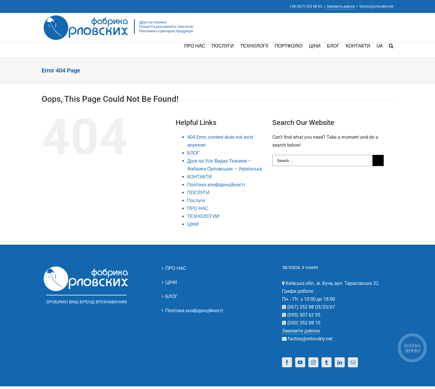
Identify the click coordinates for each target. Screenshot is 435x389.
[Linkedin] (340, 362)
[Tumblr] (327, 362)
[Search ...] (322, 160)
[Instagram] (313, 362)
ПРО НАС (197, 208)
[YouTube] (300, 362)
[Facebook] (287, 362)
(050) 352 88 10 (303, 323)
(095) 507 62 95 (303, 315)
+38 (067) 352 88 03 (306, 6)
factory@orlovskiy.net (376, 6)
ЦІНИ (193, 224)
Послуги (196, 200)
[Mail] (353, 362)
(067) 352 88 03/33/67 (310, 307)
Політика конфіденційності (216, 184)
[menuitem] (198, 45)
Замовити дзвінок (341, 6)
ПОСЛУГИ (198, 192)
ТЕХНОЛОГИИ (203, 216)
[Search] (391, 45)
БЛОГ (193, 153)
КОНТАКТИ (199, 177)
